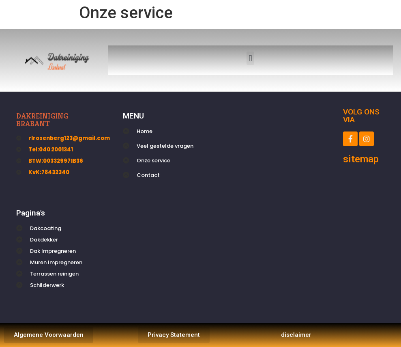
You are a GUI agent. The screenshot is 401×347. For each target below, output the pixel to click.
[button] (250, 58)
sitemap (361, 159)
